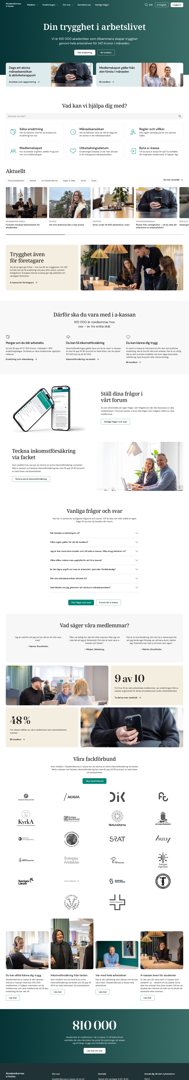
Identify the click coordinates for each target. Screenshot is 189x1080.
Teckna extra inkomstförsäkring (31, 479)
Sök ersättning (84, 52)
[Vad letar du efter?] (94, 116)
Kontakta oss (84, 5)
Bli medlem (106, 52)
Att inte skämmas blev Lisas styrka (66, 225)
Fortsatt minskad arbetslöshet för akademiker (23, 226)
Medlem (32, 5)
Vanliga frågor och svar (115, 422)
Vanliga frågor (102, 5)
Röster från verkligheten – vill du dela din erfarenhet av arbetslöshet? (156, 226)
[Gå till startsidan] (13, 5)
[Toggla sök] (149, 5)
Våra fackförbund (94, 781)
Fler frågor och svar (81, 603)
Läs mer (14, 999)
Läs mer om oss (94, 1051)
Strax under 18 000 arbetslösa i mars (111, 225)
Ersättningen (51, 5)
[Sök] (179, 116)
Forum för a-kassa (108, 603)
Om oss (68, 5)
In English (161, 5)
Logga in (177, 5)
